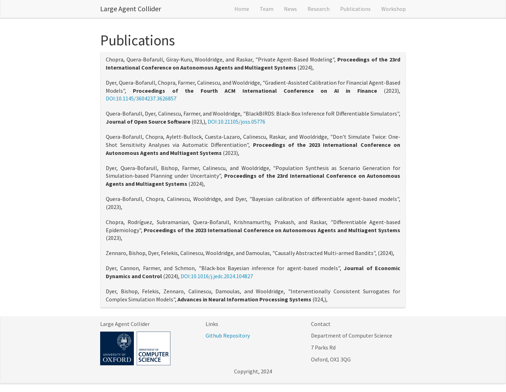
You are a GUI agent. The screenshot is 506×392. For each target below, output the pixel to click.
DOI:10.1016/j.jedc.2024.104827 (217, 276)
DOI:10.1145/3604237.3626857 (141, 98)
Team (266, 8)
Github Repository (228, 335)
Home (241, 8)
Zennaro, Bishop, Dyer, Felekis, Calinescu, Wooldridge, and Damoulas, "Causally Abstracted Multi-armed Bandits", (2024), (250, 252)
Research (318, 8)
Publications (355, 8)
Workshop (393, 8)
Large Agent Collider (130, 8)
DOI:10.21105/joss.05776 (236, 121)
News (290, 8)
